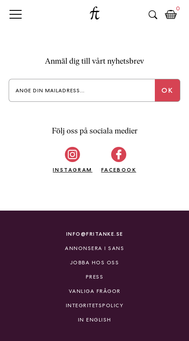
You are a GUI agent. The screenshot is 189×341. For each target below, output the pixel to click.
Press (95, 276)
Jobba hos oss (94, 262)
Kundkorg (171, 15)
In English (95, 319)
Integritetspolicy (95, 305)
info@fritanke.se (94, 234)
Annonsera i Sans (94, 248)
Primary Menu (15, 14)
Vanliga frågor (95, 291)
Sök (153, 15)
